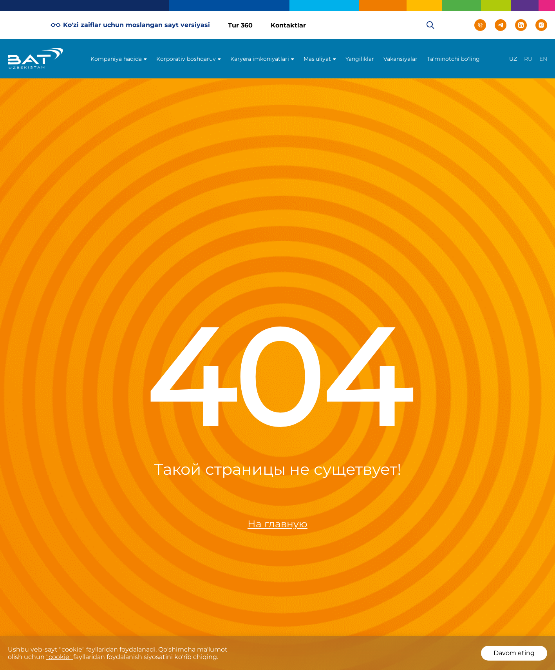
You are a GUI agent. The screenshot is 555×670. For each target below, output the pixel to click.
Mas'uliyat (317, 58)
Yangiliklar (359, 58)
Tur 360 (240, 25)
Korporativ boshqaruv (186, 58)
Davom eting (514, 653)
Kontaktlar (288, 25)
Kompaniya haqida (116, 58)
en (543, 58)
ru (528, 58)
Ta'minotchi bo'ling (453, 58)
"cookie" (59, 657)
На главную (277, 524)
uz (513, 58)
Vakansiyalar (400, 58)
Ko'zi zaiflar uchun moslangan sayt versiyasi (130, 25)
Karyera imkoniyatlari (259, 58)
